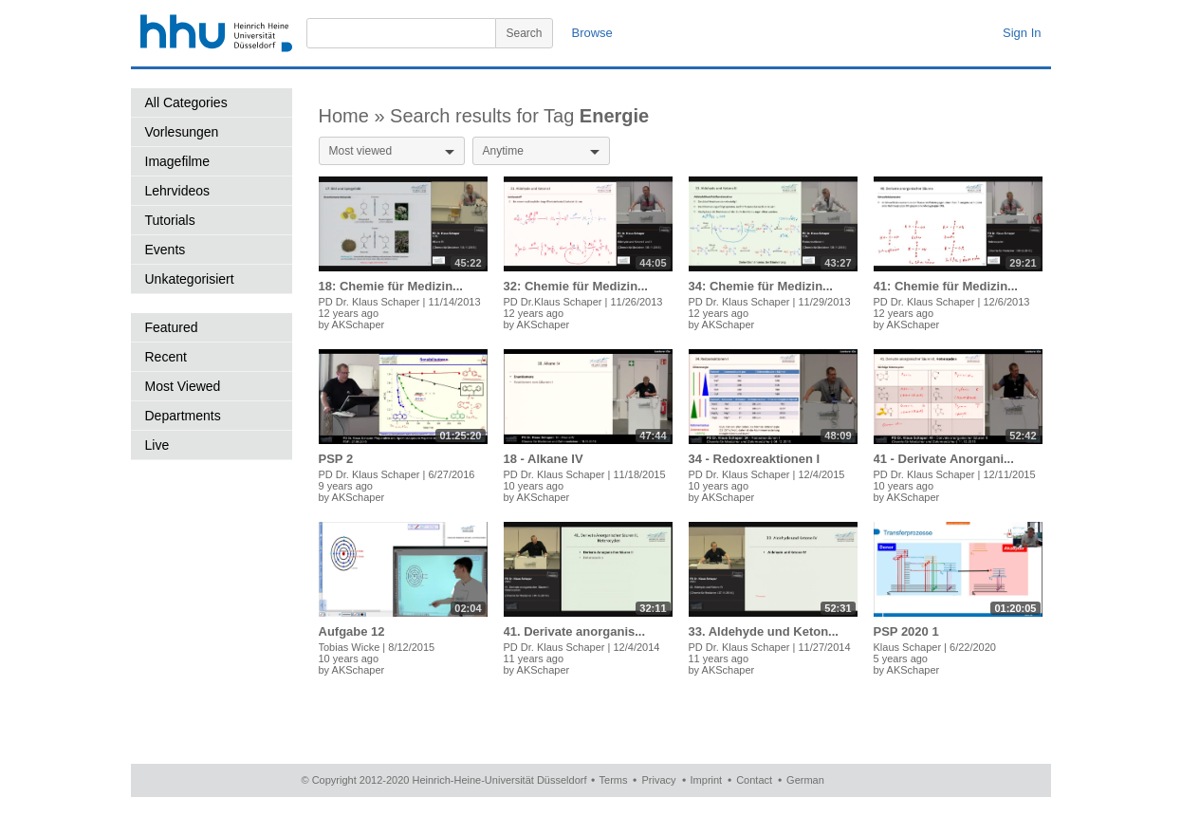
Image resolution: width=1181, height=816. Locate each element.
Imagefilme (177, 161)
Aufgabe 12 (352, 631)
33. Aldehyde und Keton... (764, 631)
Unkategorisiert (189, 279)
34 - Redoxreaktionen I (755, 459)
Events (165, 249)
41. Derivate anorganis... (575, 631)
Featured (171, 327)
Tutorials (170, 220)
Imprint (707, 780)
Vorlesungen (182, 131)
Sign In (1022, 33)
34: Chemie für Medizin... (761, 286)
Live (157, 445)
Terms (614, 780)
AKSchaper (358, 324)
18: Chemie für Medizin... (391, 286)
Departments (183, 415)
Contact (754, 780)
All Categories (186, 102)
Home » (355, 115)
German (805, 780)
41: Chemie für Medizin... (946, 286)
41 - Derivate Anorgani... (944, 459)
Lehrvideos (178, 190)
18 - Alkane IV (543, 459)
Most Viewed (183, 386)
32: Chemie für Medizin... (576, 286)
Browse (592, 33)
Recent (166, 356)
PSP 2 (336, 459)
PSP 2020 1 (906, 631)
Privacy (658, 780)
